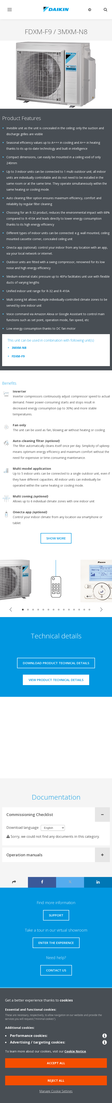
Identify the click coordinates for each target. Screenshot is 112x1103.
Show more (56, 538)
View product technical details (56, 680)
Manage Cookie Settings (56, 1091)
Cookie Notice (75, 1051)
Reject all (56, 1080)
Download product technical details (56, 663)
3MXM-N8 (19, 348)
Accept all (56, 1063)
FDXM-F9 (18, 356)
